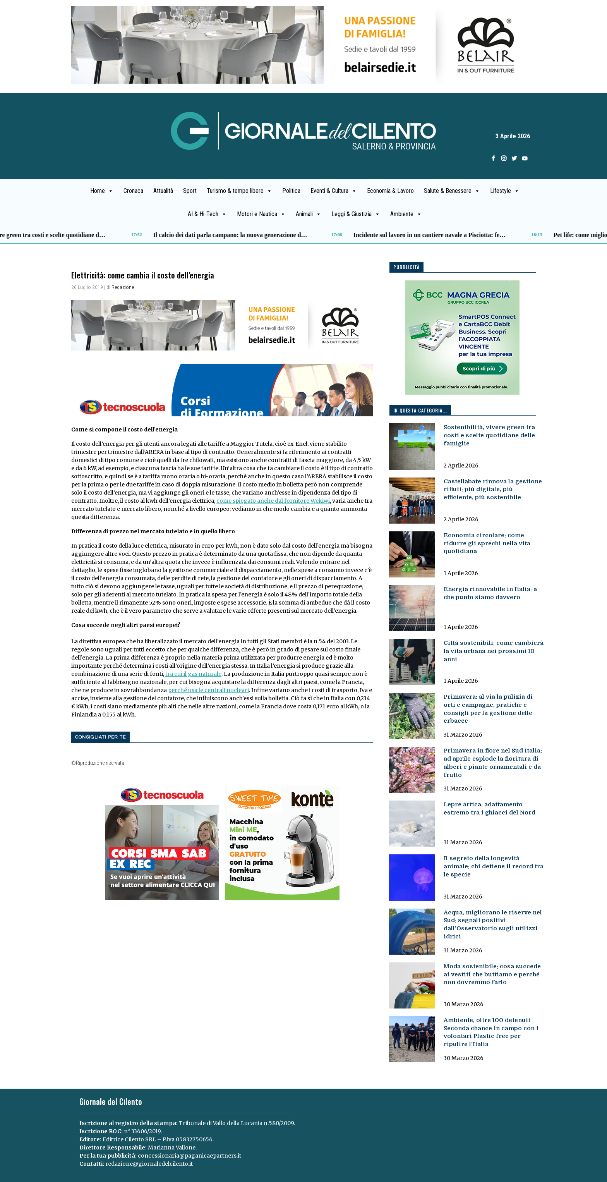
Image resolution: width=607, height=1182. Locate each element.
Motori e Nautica (261, 214)
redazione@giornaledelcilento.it (149, 1163)
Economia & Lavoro (390, 190)
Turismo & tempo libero (239, 191)
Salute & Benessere (452, 191)
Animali (308, 214)
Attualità (163, 190)
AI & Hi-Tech (207, 214)
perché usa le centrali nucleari (208, 690)
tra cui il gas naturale (193, 673)
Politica (291, 190)
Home (101, 191)
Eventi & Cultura (333, 191)
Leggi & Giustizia (355, 214)
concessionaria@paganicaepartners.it (189, 1155)
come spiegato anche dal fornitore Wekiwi (273, 500)
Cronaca (133, 190)
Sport (190, 190)
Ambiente (406, 214)
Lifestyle (505, 191)
